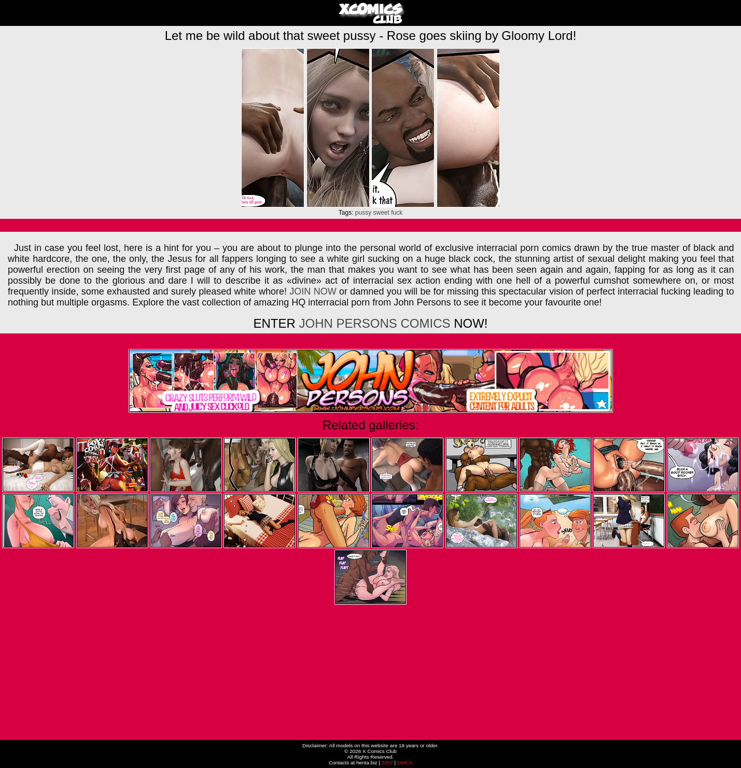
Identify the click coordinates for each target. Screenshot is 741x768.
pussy (363, 212)
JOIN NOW (312, 291)
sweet (381, 212)
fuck (396, 212)
